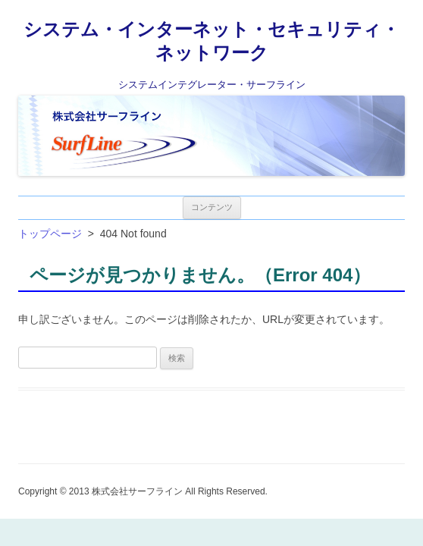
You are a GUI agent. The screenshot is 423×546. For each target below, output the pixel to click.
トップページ (50, 234)
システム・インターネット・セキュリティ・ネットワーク (212, 41)
